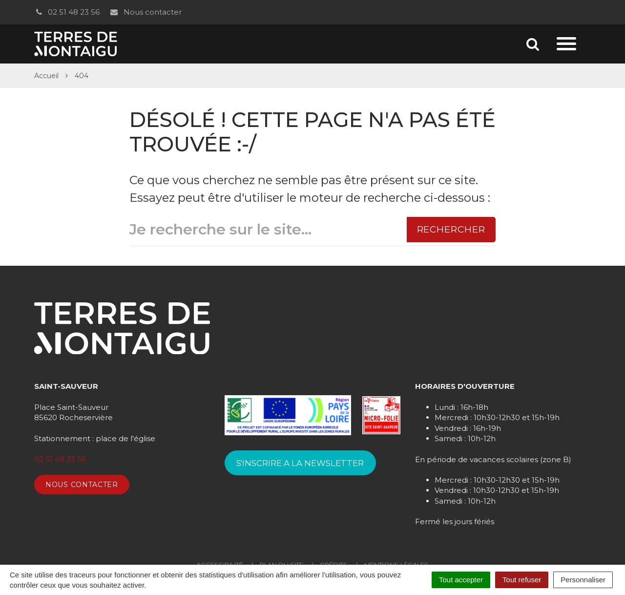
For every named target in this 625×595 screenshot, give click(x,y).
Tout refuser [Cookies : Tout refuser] (521, 579)
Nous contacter (145, 12)
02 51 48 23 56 (67, 12)
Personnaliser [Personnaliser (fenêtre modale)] (583, 579)
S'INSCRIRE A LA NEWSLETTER (300, 463)
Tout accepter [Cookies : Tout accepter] (461, 579)
